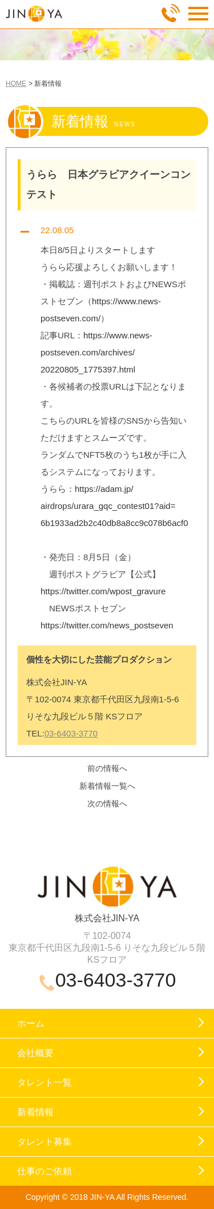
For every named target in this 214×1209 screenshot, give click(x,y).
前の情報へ (107, 768)
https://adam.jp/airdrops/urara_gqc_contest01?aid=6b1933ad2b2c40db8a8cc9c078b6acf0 (114, 506)
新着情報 (35, 1112)
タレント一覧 (44, 1082)
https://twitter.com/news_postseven (107, 625)
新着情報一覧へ (107, 785)
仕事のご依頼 (44, 1171)
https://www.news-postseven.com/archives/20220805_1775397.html (96, 352)
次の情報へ (107, 803)
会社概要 (35, 1053)
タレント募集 (44, 1141)
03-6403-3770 (71, 733)
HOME (16, 84)
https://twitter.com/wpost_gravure (103, 591)
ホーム (31, 1023)
